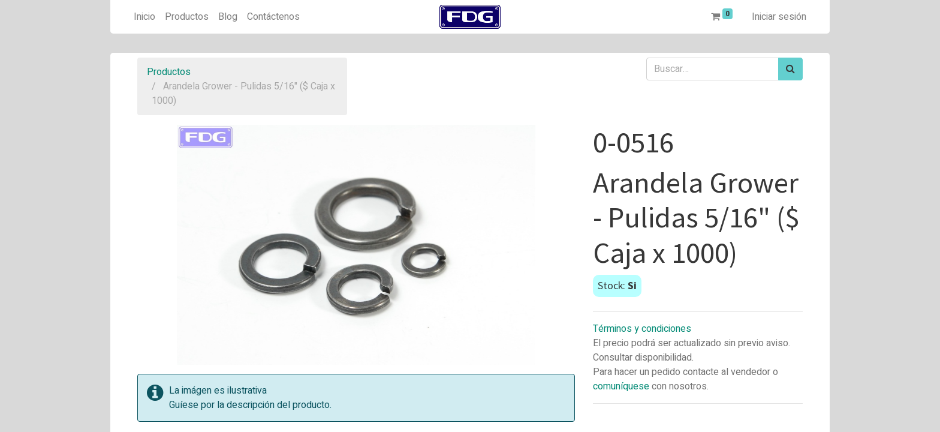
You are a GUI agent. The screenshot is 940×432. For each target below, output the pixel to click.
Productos (169, 72)
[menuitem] (144, 17)
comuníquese (621, 386)
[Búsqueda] (790, 69)
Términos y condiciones (642, 329)
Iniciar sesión (779, 17)
